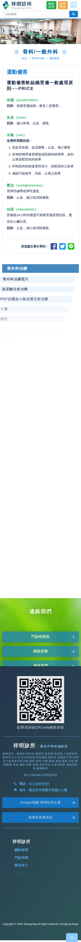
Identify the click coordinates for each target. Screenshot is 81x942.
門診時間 (21, 869)
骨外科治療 (38, 58)
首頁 (24, 58)
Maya (75, 924)
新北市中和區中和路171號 (48, 801)
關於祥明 (21, 861)
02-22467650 (39, 795)
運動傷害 (54, 58)
